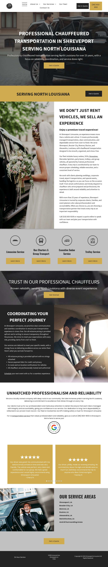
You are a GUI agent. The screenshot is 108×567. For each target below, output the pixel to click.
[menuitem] (25, 4)
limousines (93, 156)
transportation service (21, 416)
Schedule (7, 373)
